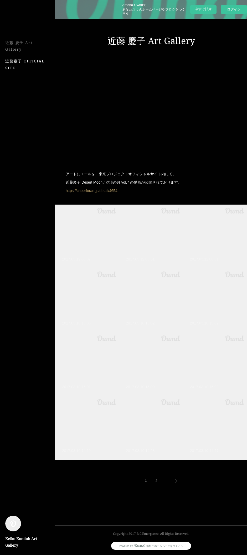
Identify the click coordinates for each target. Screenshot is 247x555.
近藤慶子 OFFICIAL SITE (25, 64)
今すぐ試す (203, 9)
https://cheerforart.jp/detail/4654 (91, 191)
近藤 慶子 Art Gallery (19, 46)
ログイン (234, 9)
